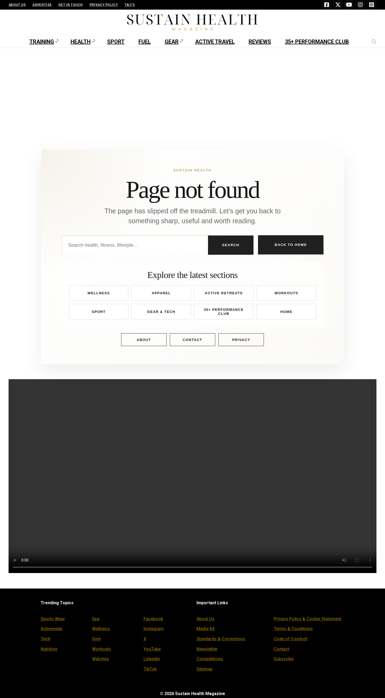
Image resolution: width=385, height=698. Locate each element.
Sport (99, 312)
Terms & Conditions (293, 628)
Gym (96, 638)
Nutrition (49, 649)
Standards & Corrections (221, 638)
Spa (95, 618)
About (144, 340)
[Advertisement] (192, 87)
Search (230, 245)
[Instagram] (360, 5)
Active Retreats (224, 293)
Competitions (210, 658)
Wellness (98, 293)
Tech (45, 638)
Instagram (154, 628)
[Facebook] (327, 5)
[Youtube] (349, 5)
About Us (205, 618)
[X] (338, 5)
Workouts (286, 293)
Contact (192, 340)
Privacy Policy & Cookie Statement (307, 618)
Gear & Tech (161, 312)
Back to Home (291, 245)
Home (286, 312)
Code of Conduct (290, 638)
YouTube (152, 649)
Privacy (241, 340)
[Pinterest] (371, 5)
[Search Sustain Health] (135, 245)
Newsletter (207, 649)
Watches (100, 658)
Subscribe (284, 658)
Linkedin (152, 658)
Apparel (161, 293)
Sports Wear (53, 618)
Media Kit (206, 628)
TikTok (150, 669)
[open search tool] (374, 41)
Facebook (153, 618)
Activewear (51, 628)
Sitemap (205, 669)
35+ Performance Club (224, 312)
